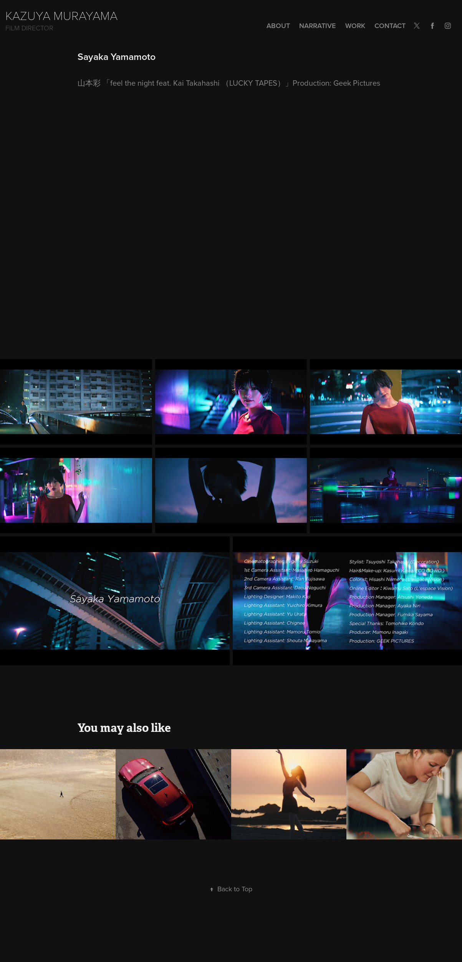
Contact (390, 25)
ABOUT (278, 25)
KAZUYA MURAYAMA (61, 15)
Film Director (29, 27)
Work (355, 25)
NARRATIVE (317, 25)
